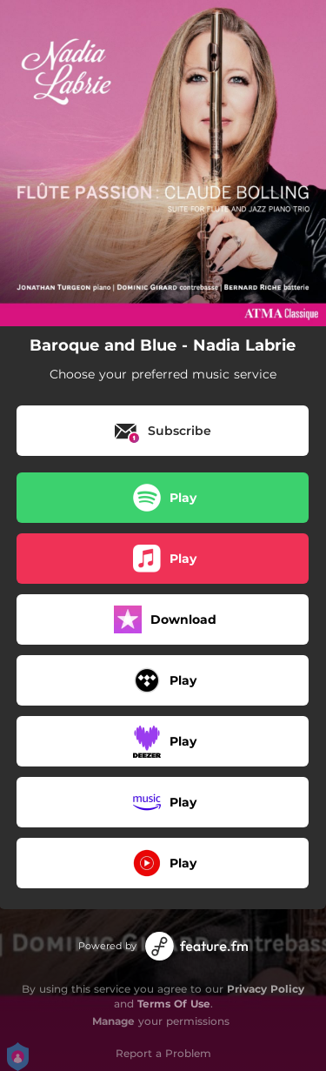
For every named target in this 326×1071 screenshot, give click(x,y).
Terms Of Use (173, 1003)
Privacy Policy (265, 988)
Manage (113, 1020)
